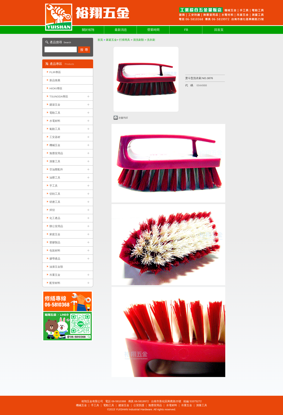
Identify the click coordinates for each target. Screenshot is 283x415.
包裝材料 (54, 250)
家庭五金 (54, 234)
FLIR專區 (55, 72)
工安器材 (54, 137)
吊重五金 (54, 274)
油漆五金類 (56, 266)
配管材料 (54, 282)
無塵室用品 (56, 153)
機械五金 (54, 145)
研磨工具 (54, 201)
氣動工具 (54, 128)
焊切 (52, 209)
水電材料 (54, 120)
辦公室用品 (56, 226)
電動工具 (54, 112)
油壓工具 (54, 177)
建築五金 (54, 104)
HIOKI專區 (55, 88)
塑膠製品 (54, 242)
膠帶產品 (54, 258)
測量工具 (54, 161)
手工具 (53, 185)
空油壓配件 (56, 169)
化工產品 (54, 218)
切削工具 (54, 193)
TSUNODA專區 (58, 96)
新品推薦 (54, 80)
